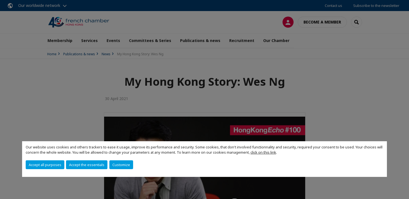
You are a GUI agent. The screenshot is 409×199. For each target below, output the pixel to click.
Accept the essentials (86, 164)
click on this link (263, 152)
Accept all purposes (45, 164)
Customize (121, 164)
